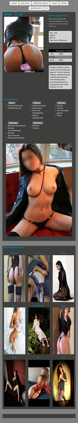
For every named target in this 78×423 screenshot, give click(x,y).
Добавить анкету (36, 8)
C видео (54, 3)
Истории (64, 3)
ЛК (47, 8)
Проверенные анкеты (40, 3)
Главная (14, 3)
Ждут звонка (25, 3)
